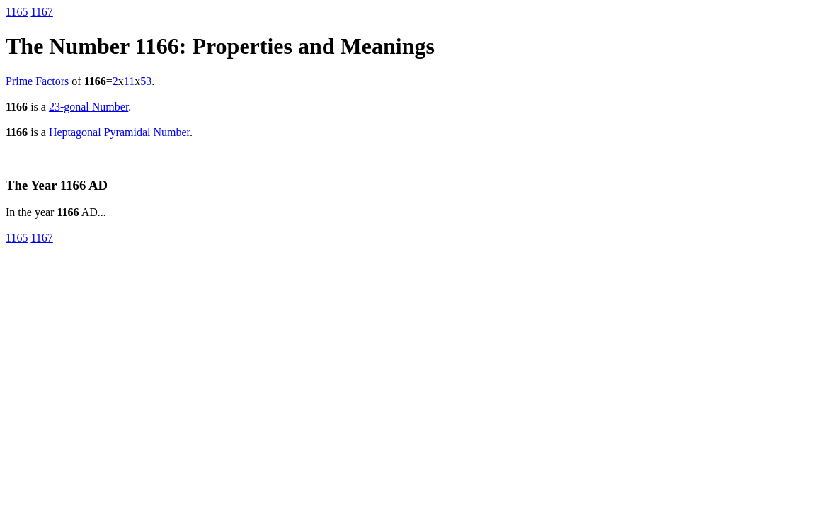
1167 (41, 12)
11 (129, 81)
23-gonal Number (88, 107)
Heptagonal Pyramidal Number (119, 132)
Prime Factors (37, 81)
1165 (17, 12)
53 (145, 81)
